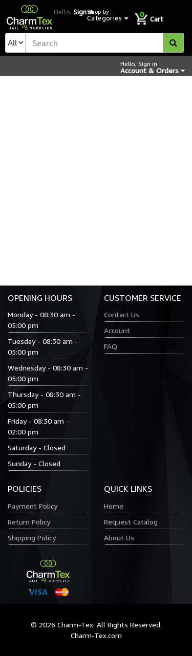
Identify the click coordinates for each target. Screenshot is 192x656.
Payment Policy (32, 505)
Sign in (83, 12)
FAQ (110, 346)
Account (117, 330)
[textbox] (105, 43)
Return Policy (29, 521)
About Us (119, 537)
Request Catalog (131, 521)
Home (113, 505)
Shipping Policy (32, 537)
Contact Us (121, 314)
